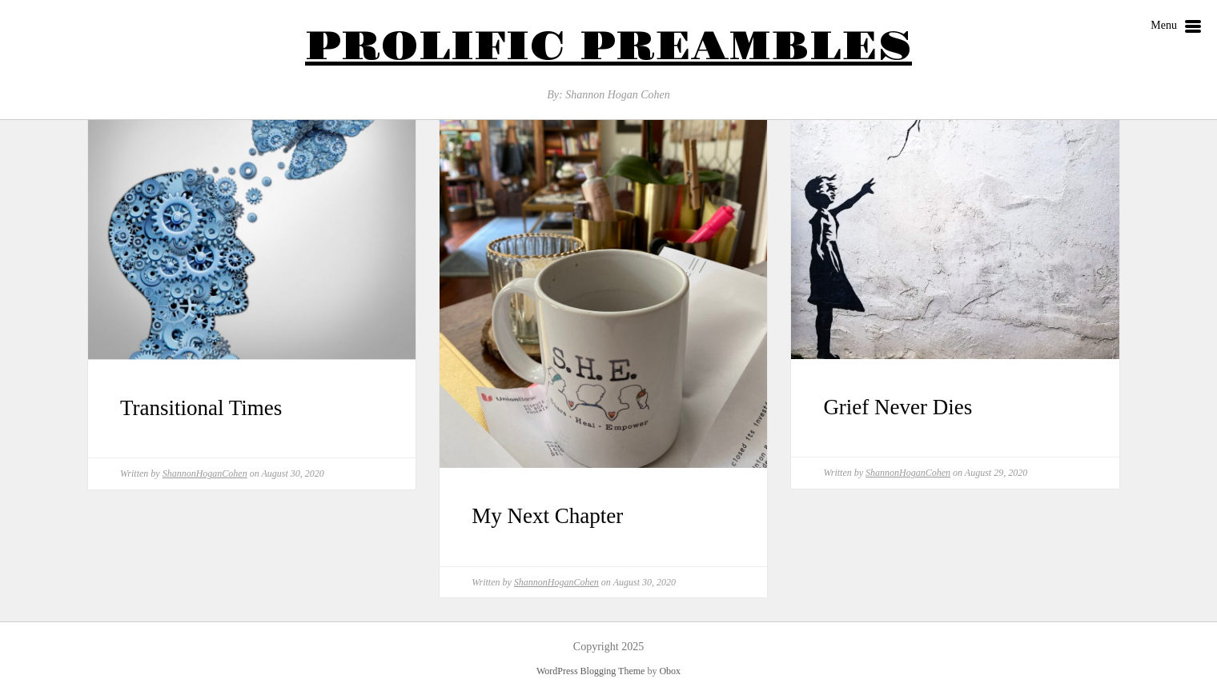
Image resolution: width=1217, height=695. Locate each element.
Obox (670, 671)
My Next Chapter (547, 516)
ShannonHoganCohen (205, 473)
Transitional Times (201, 408)
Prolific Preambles (608, 47)
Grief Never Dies (897, 407)
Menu (1176, 27)
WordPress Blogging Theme (590, 671)
